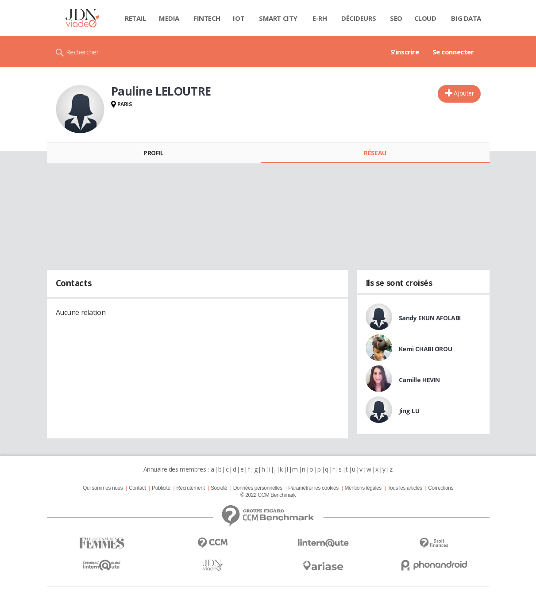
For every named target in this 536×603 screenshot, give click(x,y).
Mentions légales (362, 488)
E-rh (319, 18)
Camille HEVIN (419, 380)
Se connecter (453, 51)
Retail (135, 18)
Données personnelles (257, 488)
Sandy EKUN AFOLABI (430, 318)
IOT (238, 18)
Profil (153, 153)
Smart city (278, 18)
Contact (137, 488)
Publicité (161, 488)
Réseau (375, 153)
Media (169, 18)
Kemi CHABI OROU (425, 349)
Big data (466, 18)
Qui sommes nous (103, 488)
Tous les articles (404, 488)
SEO (396, 18)
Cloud (425, 18)
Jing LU (409, 411)
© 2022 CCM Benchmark (268, 495)
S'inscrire (404, 51)
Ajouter (464, 93)
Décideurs (358, 18)
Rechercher (82, 51)
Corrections (440, 488)
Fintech (206, 18)
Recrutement (190, 488)
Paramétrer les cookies (313, 488)
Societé (219, 488)
